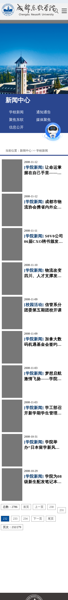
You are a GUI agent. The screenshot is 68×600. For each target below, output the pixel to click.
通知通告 (43, 112)
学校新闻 (16, 112)
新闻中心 (26, 150)
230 (51, 506)
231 (61, 510)
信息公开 (16, 127)
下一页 (37, 518)
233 (15, 518)
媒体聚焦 (43, 120)
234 (25, 518)
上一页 (39, 506)
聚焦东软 (16, 120)
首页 (26, 506)
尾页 (51, 518)
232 (5, 518)
